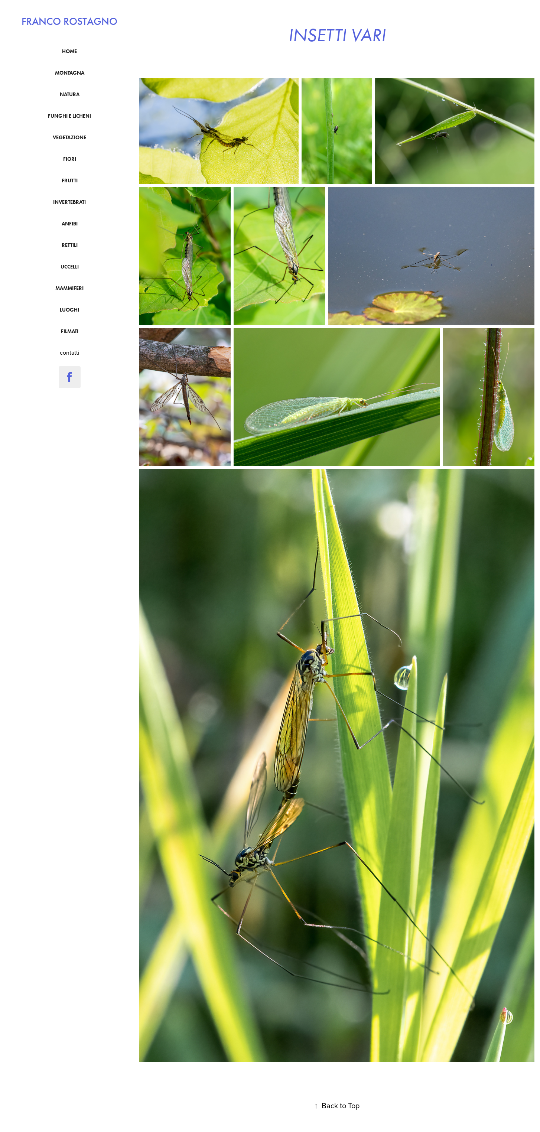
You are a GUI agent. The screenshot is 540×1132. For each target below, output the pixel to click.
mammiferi (69, 288)
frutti (70, 181)
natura (69, 94)
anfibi (70, 224)
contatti (69, 352)
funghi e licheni (69, 116)
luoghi (69, 310)
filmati (69, 331)
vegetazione (69, 137)
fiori (69, 159)
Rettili (70, 245)
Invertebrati (69, 202)
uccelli (70, 267)
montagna (69, 73)
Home (69, 51)
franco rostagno (69, 21)
